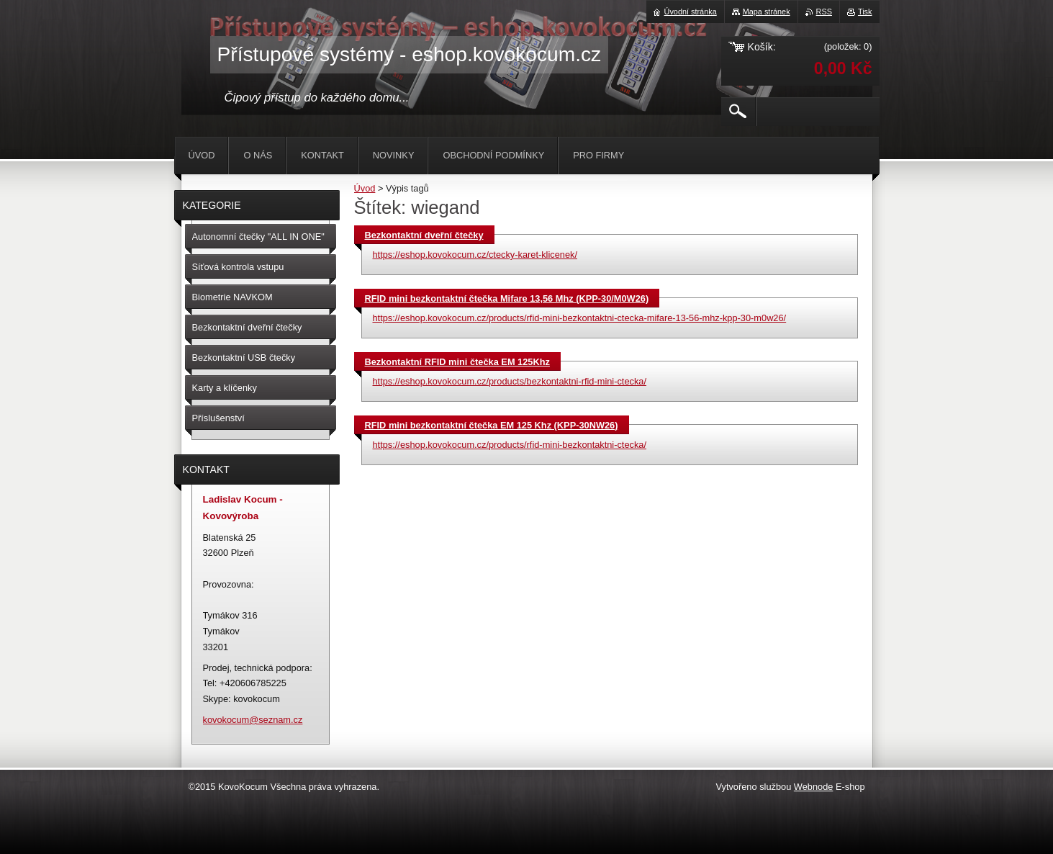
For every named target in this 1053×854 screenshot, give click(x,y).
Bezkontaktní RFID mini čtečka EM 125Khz (457, 361)
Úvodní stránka (690, 11)
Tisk (865, 11)
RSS (824, 11)
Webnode (813, 786)
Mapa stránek (766, 11)
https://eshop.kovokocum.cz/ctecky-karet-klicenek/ (475, 254)
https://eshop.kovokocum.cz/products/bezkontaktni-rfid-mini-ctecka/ (510, 381)
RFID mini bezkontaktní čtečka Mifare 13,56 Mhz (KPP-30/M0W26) (507, 298)
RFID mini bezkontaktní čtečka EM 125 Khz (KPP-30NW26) (491, 425)
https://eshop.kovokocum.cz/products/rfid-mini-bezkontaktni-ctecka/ (510, 444)
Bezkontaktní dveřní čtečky (424, 235)
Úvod (365, 188)
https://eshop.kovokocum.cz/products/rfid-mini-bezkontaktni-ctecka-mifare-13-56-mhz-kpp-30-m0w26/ (580, 318)
